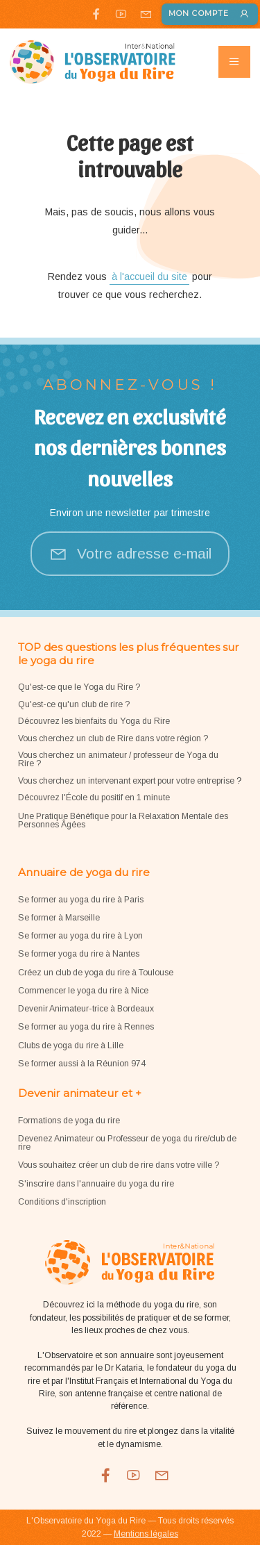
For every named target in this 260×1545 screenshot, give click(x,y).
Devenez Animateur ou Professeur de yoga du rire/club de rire (127, 1143)
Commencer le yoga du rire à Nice (83, 990)
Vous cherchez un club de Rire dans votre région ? (113, 738)
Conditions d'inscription (62, 1202)
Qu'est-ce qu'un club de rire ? (74, 704)
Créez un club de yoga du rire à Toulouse (95, 972)
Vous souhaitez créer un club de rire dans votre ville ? (118, 1165)
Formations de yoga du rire (69, 1120)
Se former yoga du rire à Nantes (78, 954)
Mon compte (209, 14)
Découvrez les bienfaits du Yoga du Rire (94, 721)
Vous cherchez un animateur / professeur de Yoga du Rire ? (118, 759)
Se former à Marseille (59, 918)
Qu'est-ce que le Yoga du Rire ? (79, 687)
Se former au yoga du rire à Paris (81, 899)
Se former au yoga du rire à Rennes (86, 1027)
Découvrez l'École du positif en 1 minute (94, 797)
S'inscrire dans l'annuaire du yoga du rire (96, 1184)
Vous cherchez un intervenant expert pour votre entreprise (127, 781)
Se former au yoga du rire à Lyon (80, 936)
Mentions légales (146, 1534)
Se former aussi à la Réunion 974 (82, 1063)
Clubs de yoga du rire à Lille (70, 1045)
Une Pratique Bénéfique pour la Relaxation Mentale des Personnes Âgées (123, 820)
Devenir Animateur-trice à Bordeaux (86, 1009)
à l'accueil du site (149, 276)
